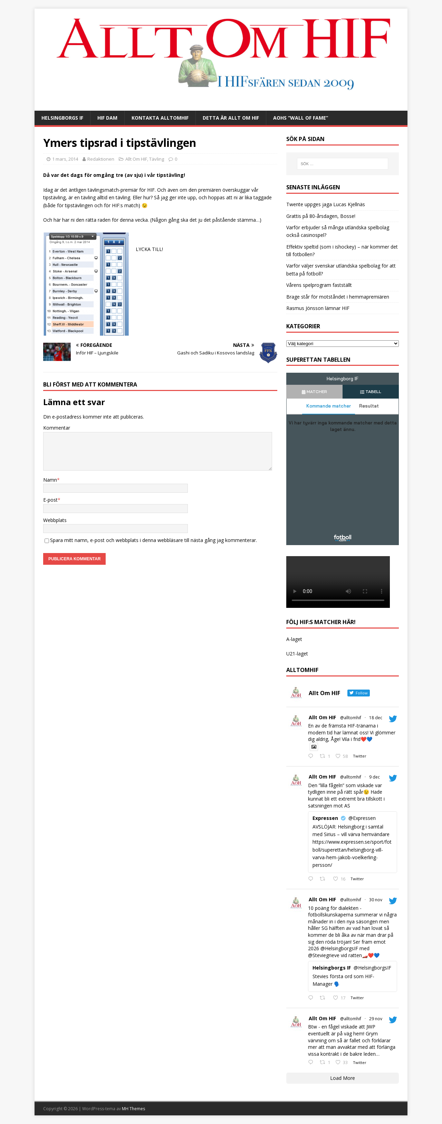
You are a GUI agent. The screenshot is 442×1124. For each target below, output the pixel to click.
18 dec (375, 718)
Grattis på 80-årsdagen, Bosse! (320, 216)
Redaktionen (100, 159)
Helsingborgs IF (62, 117)
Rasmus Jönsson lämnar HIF (317, 308)
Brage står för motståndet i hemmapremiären (337, 296)
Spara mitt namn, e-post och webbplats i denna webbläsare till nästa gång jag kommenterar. (153, 540)
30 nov (375, 900)
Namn (50, 479)
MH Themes (133, 1109)
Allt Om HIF (136, 159)
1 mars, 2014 (65, 159)
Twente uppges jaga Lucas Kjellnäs (325, 204)
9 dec (374, 777)
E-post (50, 499)
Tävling (156, 159)
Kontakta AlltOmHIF (160, 117)
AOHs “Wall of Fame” (300, 117)
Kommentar (56, 427)
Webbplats (55, 520)
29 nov (375, 1019)
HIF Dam (107, 117)
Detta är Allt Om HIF (231, 117)
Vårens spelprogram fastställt (319, 285)
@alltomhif (350, 718)
